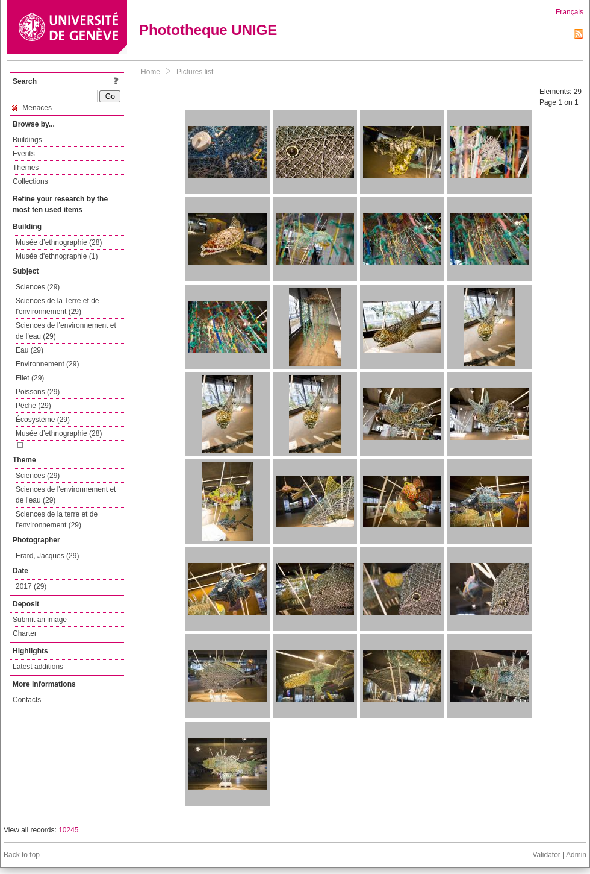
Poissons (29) (38, 392)
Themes (26, 167)
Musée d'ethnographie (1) (57, 256)
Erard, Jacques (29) (47, 556)
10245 (68, 830)
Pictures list (194, 72)
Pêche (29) (33, 405)
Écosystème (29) (43, 419)
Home (150, 72)
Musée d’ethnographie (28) (59, 242)
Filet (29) (30, 378)
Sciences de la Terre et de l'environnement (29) (57, 306)
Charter (25, 633)
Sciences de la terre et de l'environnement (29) (57, 519)
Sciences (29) (38, 287)
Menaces (32, 108)
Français (569, 12)
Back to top (22, 854)
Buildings (27, 140)
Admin (576, 854)
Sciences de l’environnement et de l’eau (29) (66, 331)
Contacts (27, 700)
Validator (546, 854)
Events (24, 153)
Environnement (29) (47, 364)
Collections (30, 181)
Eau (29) (29, 350)
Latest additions (38, 666)
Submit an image (40, 619)
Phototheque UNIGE (208, 30)
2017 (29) (31, 586)
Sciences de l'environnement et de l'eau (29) (66, 495)
